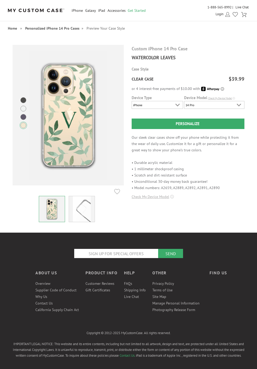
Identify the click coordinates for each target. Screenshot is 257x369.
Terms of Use (162, 290)
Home (12, 28)
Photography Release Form (173, 309)
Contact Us (44, 303)
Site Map (159, 296)
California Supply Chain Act (57, 309)
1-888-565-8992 (219, 7)
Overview (42, 283)
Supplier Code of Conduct (56, 290)
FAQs (128, 283)
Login (219, 14)
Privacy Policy (163, 283)
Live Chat (242, 7)
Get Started (137, 10)
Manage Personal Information (176, 303)
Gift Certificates (97, 290)
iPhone (77, 10)
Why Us (41, 296)
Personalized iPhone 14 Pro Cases (52, 28)
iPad (101, 10)
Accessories (117, 10)
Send (170, 253)
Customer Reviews (99, 283)
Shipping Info (135, 290)
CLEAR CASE (142, 79)
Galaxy (90, 10)
